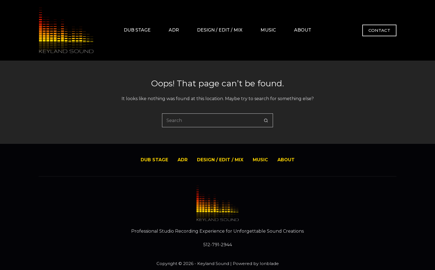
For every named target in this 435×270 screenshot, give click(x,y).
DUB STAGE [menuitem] (137, 30)
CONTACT (379, 30)
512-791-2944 (217, 244)
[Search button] (266, 120)
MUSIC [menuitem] (268, 30)
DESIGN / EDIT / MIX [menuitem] (219, 30)
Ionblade (269, 263)
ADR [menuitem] (174, 30)
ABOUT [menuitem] (302, 30)
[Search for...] (210, 120)
